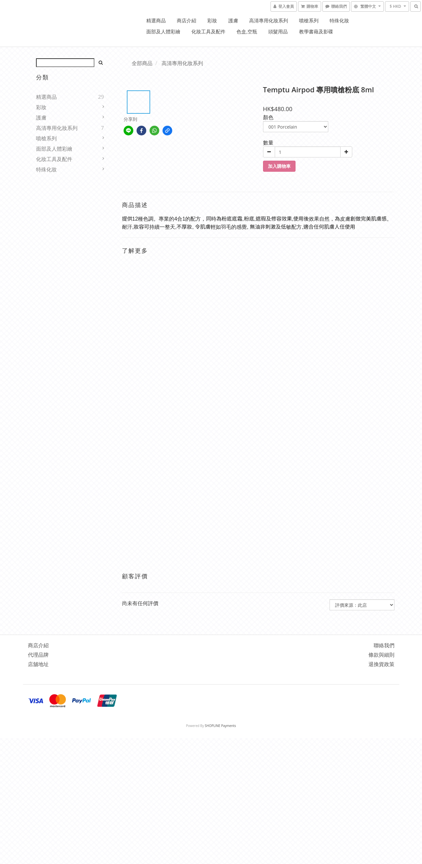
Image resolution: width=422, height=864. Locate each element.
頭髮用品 (278, 31)
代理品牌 (38, 654)
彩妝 (212, 20)
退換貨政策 (381, 664)
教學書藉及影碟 (316, 31)
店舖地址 (38, 664)
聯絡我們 (384, 645)
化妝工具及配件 (208, 31)
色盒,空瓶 (246, 31)
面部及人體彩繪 (163, 31)
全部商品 (142, 63)
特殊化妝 (339, 20)
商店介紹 (186, 20)
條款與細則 (381, 654)
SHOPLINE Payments (220, 725)
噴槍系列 (309, 20)
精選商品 (156, 20)
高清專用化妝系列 (268, 20)
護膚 (233, 20)
